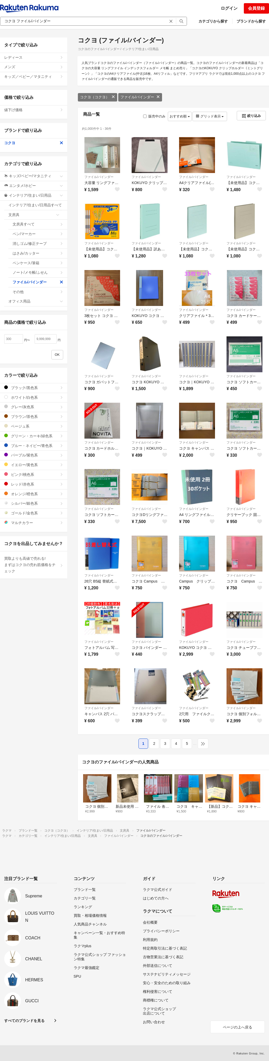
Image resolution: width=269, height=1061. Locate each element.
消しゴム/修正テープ (38, 243)
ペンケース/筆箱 (38, 263)
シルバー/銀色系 (33, 503)
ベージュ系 (33, 426)
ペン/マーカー (38, 234)
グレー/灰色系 (33, 407)
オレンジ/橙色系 (33, 494)
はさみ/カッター (38, 253)
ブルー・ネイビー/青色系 (33, 445)
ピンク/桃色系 (33, 474)
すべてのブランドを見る (24, 1021)
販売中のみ (154, 116)
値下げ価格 (33, 110)
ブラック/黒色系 (33, 387)
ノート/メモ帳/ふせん (38, 272)
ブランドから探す (251, 21)
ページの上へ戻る (237, 1027)
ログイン (229, 8)
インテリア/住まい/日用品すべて (35, 206)
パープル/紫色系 (33, 455)
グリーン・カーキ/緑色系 (33, 436)
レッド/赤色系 (33, 484)
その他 (38, 292)
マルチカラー (33, 522)
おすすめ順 (180, 116)
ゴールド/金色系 (33, 513)
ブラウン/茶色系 (33, 416)
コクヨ (33, 143)
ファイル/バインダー (140, 97)
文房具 (34, 215)
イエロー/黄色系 (33, 464)
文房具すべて (38, 224)
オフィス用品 (35, 301)
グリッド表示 (210, 116)
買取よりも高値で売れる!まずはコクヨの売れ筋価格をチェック (33, 564)
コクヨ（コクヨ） (97, 97)
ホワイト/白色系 (33, 397)
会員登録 (256, 8)
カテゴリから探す (213, 21)
